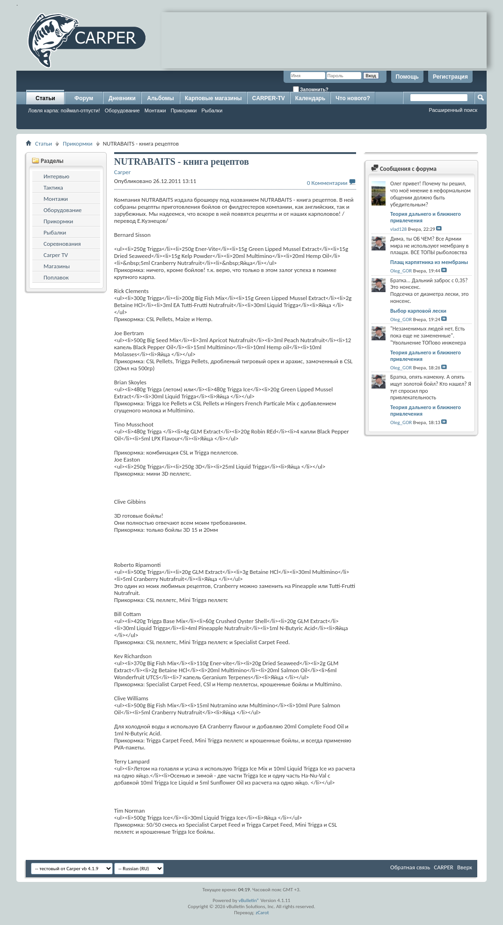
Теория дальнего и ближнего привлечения (425, 217)
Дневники (122, 98)
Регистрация (450, 76)
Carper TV (56, 254)
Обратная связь (410, 867)
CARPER (443, 867)
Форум (83, 98)
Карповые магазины (213, 98)
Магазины (57, 266)
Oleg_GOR (401, 271)
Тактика (53, 187)
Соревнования (62, 243)
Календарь (310, 98)
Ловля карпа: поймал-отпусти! (64, 110)
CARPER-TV (268, 98)
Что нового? (352, 98)
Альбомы (160, 98)
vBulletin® (249, 900)
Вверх (464, 867)
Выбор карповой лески (418, 311)
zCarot (262, 913)
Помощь (407, 76)
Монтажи (155, 110)
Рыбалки (212, 110)
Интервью (56, 176)
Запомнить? (310, 89)
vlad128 (398, 229)
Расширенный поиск (453, 110)
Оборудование (122, 110)
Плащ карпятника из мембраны (429, 262)
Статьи (45, 98)
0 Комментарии (327, 182)
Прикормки (184, 110)
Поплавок (56, 277)
